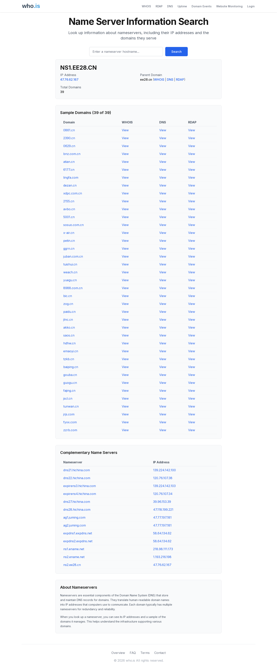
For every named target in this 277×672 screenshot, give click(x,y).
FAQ (133, 653)
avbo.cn (69, 209)
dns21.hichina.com (76, 470)
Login (251, 6)
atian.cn (69, 162)
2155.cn (68, 201)
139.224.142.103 (164, 486)
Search (176, 52)
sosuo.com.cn (73, 225)
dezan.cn (70, 185)
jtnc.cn (68, 319)
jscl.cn (67, 398)
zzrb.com (70, 430)
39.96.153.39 (162, 502)
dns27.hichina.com (76, 502)
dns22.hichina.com (76, 478)
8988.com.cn (73, 288)
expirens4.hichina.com (79, 494)
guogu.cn (70, 383)
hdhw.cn (69, 343)
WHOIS (146, 6)
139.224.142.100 (164, 470)
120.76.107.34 (163, 494)
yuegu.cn (70, 280)
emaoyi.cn (70, 351)
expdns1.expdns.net (77, 533)
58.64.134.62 (162, 533)
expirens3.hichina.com (79, 486)
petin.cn (69, 241)
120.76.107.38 (162, 478)
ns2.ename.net (73, 557)
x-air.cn (68, 233)
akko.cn (69, 327)
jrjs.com (68, 414)
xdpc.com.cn (72, 193)
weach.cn (70, 272)
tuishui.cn (70, 264)
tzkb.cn (68, 359)
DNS (170, 6)
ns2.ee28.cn (72, 565)
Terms (145, 653)
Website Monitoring (229, 6)
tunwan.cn (71, 406)
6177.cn (68, 170)
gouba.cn (70, 375)
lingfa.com (70, 177)
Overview (118, 653)
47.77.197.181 (162, 517)
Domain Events (202, 6)
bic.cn (67, 296)
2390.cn (69, 138)
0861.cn (69, 130)
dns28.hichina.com (76, 509)
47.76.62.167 (69, 79)
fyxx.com (70, 422)
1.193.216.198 (162, 557)
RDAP (159, 6)
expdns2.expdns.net (77, 541)
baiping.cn (70, 367)
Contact (160, 653)
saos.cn (68, 335)
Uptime (182, 6)
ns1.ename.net (73, 549)
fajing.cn (69, 390)
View (125, 130)
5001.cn (69, 217)
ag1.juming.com (74, 517)
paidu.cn (69, 312)
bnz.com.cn (71, 154)
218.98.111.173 (163, 549)
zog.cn (68, 304)
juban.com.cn (73, 256)
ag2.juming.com (74, 525)
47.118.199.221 (163, 509)
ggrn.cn (68, 248)
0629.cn (69, 146)
